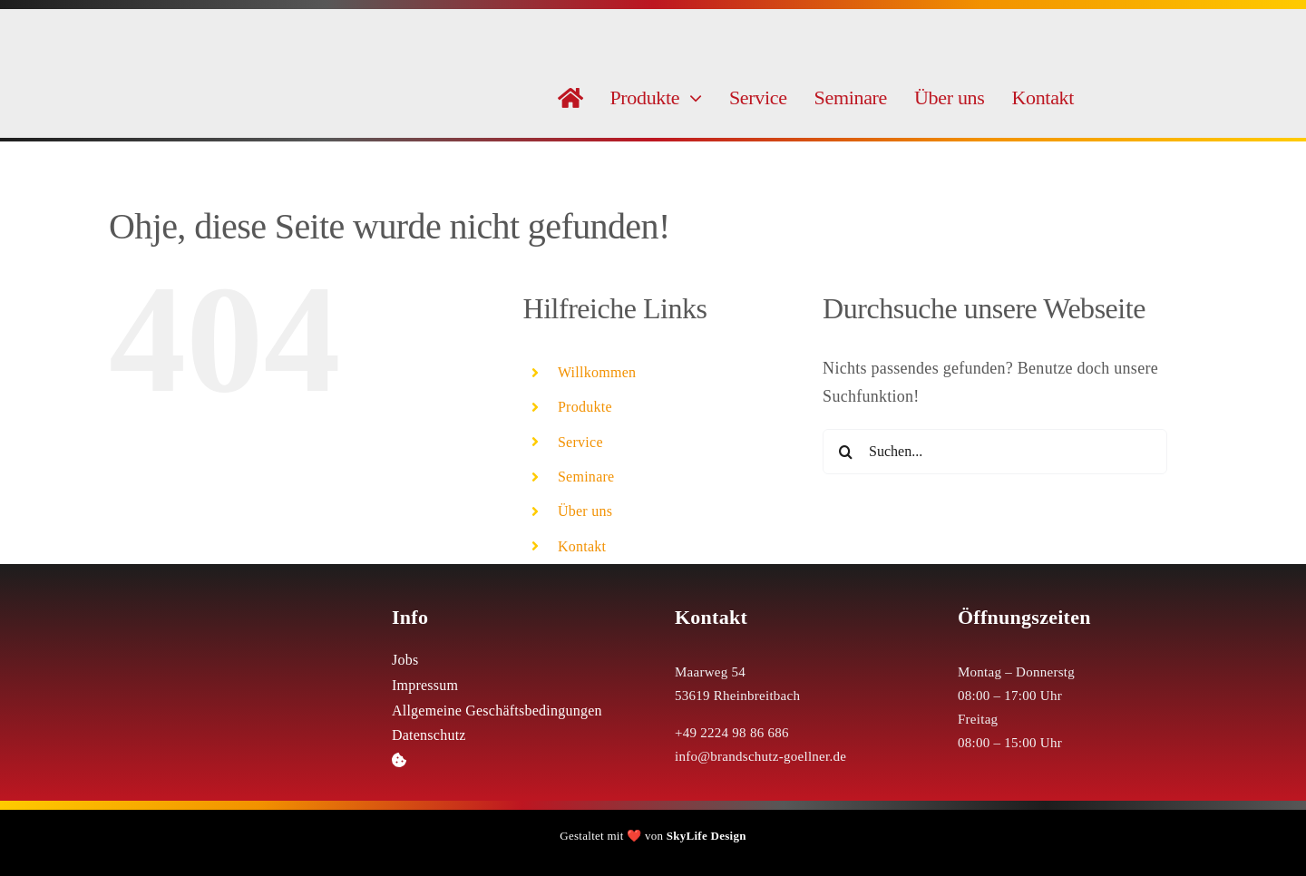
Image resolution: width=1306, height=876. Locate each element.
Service (580, 442)
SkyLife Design (706, 835)
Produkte (585, 406)
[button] (511, 761)
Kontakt (582, 546)
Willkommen (597, 372)
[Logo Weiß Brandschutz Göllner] (228, 599)
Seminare (586, 476)
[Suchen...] (995, 451)
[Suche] (845, 451)
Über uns (585, 511)
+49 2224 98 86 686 (732, 732)
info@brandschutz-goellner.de (760, 756)
